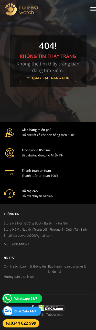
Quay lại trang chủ (48, 78)
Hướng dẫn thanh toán (20, 276)
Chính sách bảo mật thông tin (25, 266)
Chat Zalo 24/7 (25, 311)
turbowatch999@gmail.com (32, 235)
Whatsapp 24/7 (25, 298)
